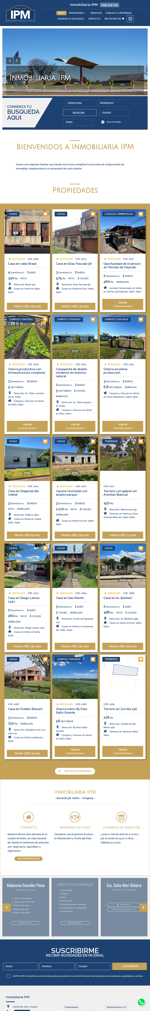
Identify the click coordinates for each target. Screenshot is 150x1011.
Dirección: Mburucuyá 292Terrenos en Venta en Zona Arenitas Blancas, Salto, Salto (121, 539)
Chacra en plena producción (115, 402)
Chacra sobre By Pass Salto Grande (71, 737)
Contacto (94, 18)
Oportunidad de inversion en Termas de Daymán (122, 292)
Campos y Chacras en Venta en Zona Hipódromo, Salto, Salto (121, 426)
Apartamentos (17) (116, 1003)
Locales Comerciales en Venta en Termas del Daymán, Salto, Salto (123, 315)
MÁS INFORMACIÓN (28, 854)
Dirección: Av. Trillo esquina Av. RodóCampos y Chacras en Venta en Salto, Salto (74, 439)
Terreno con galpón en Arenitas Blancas (120, 519)
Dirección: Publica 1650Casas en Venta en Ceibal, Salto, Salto (24, 545)
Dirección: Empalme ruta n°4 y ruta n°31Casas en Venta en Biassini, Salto (26, 761)
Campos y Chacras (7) (118, 1008)
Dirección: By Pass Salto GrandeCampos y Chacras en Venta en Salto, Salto (74, 759)
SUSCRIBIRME (130, 962)
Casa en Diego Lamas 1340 (23, 627)
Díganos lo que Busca (71, 18)
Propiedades (77, 13)
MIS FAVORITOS (114, 18)
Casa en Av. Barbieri (118, 626)
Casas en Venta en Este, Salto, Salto (75, 548)
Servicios (96, 13)
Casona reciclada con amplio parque (71, 519)
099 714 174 (109, 5)
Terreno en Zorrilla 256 (120, 736)
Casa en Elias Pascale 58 (74, 290)
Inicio (61, 13)
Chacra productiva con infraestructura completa (26, 402)
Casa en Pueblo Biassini (25, 736)
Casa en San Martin (70, 626)
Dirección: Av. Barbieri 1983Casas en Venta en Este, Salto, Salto (123, 650)
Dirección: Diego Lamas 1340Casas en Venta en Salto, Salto (26, 659)
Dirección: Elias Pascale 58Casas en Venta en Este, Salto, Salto (75, 314)
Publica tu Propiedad (118, 13)
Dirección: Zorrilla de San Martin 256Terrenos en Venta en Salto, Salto (121, 755)
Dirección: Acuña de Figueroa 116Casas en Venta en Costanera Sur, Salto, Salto (74, 651)
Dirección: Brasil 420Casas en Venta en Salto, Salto (24, 314)
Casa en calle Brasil (22, 290)
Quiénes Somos (73, 1008)
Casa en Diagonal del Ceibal (23, 519)
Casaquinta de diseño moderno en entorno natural (71, 404)
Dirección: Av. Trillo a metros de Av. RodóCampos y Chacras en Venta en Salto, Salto (26, 429)
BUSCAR (127, 106)
